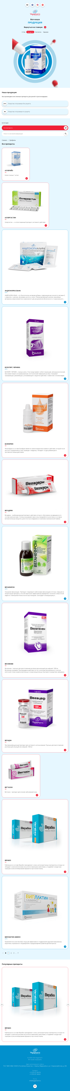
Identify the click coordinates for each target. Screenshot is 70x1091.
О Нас (23, 32)
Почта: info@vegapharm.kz (35, 1080)
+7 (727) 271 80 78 (35, 1072)
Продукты (30, 32)
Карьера (45, 32)
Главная (4, 140)
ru (27, 5)
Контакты (38, 32)
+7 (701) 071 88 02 (35, 1074)
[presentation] (2, 1004)
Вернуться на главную (35, 27)
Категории (5, 123)
